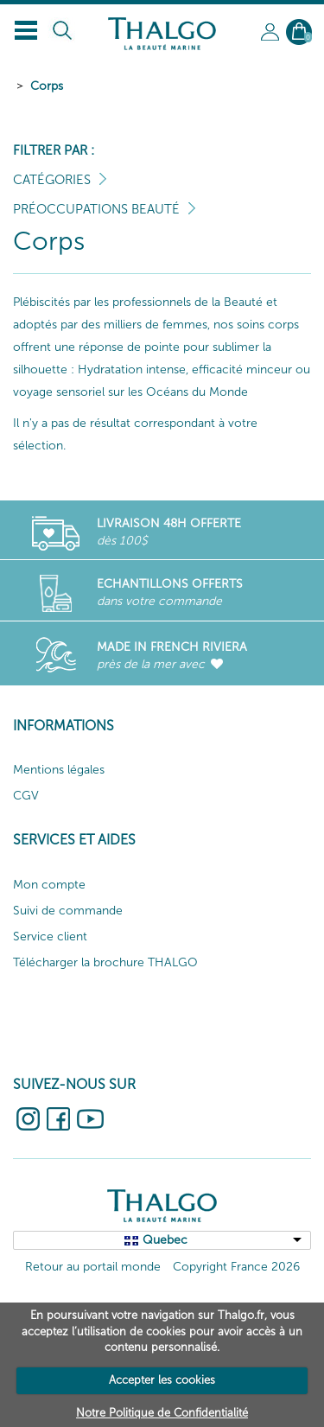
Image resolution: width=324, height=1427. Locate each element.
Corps (46, 86)
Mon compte (49, 884)
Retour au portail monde (93, 1266)
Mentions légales (59, 769)
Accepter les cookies (162, 1379)
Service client (50, 936)
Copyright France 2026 (236, 1266)
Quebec (165, 1240)
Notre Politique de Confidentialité (162, 1412)
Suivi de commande (68, 910)
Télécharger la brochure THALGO (105, 962)
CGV (26, 795)
